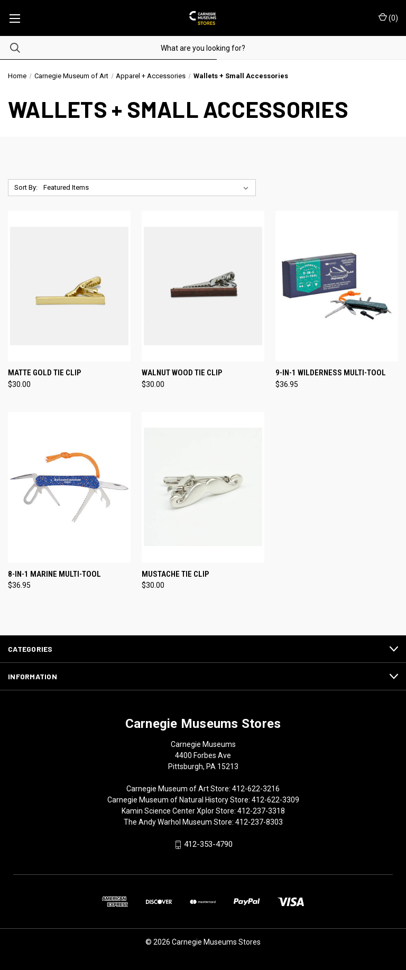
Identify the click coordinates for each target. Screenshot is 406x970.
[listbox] (148, 188)
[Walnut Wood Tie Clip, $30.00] (203, 286)
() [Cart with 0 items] (388, 17)
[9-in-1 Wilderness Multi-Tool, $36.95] (337, 286)
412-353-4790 (208, 844)
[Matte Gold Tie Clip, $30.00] (69, 286)
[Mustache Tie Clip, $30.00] (203, 487)
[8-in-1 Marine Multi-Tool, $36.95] (69, 487)
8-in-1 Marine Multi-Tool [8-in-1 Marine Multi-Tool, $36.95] (54, 574)
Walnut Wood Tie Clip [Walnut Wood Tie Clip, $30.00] (182, 372)
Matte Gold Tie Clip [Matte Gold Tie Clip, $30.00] (44, 372)
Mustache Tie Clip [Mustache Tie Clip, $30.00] (175, 574)
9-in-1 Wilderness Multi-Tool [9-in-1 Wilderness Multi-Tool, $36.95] (330, 372)
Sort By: (26, 187)
